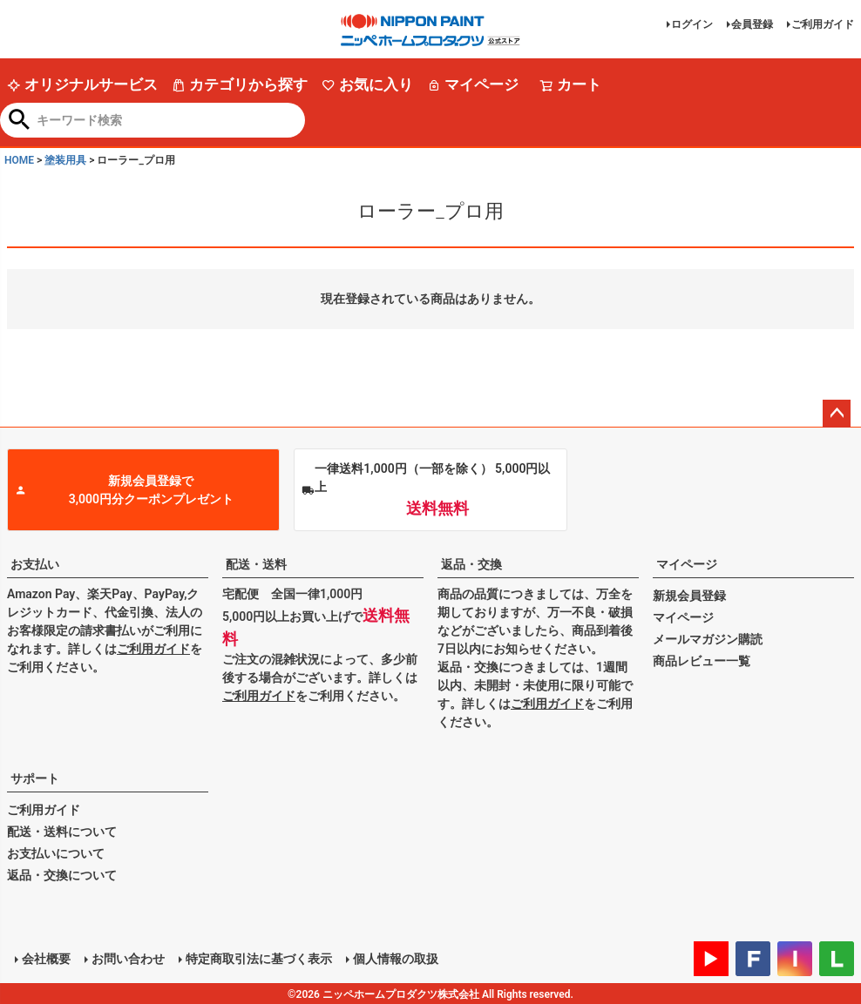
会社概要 (45, 958)
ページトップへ (837, 414)
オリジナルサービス (82, 84)
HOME (19, 160)
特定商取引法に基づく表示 (258, 958)
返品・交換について (62, 875)
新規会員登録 (689, 596)
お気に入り (367, 84)
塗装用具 (65, 160)
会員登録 (752, 24)
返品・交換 (471, 564)
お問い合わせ (127, 958)
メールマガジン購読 (708, 639)
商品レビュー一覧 (701, 661)
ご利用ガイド (822, 24)
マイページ (473, 84)
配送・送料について (62, 832)
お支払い (34, 564)
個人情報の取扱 (394, 958)
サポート (34, 778)
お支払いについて (56, 853)
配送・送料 (256, 564)
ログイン (692, 24)
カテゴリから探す (240, 84)
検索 (19, 121)
